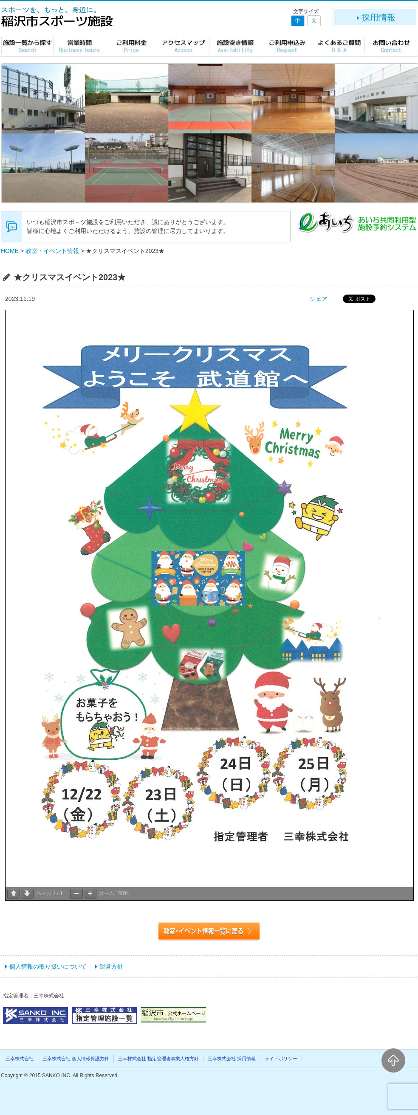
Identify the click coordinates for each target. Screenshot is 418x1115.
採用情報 (375, 17)
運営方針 (111, 966)
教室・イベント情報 (52, 250)
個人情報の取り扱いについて (48, 966)
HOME (10, 250)
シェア (319, 298)
